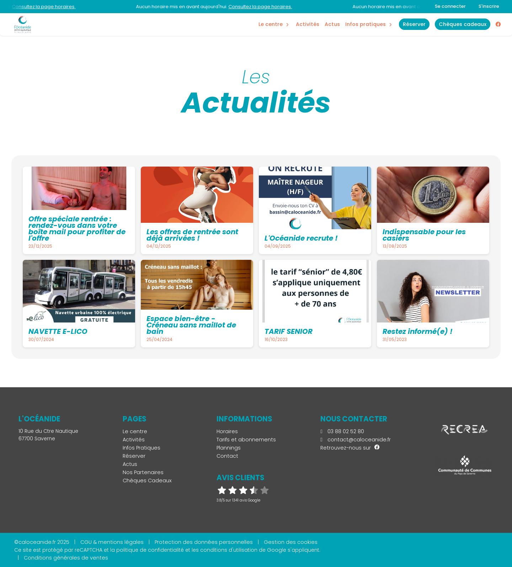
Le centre (135, 431)
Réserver (134, 456)
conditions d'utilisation (228, 549)
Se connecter (450, 6)
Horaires (227, 431)
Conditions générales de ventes (66, 557)
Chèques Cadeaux (147, 480)
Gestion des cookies (291, 542)
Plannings (229, 447)
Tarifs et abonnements (246, 439)
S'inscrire (489, 6)
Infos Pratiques (365, 24)
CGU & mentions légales (112, 542)
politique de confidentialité (150, 549)
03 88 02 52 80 (342, 431)
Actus (332, 24)
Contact (227, 456)
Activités (307, 24)
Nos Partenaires (143, 472)
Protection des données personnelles (204, 542)
